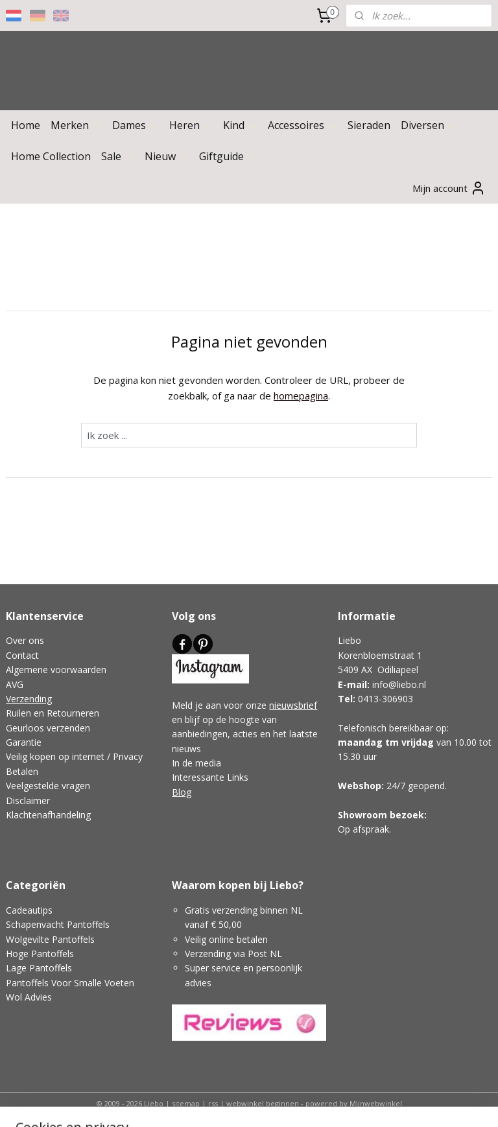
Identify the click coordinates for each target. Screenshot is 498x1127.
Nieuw (167, 156)
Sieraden (369, 125)
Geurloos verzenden (48, 728)
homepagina (301, 394)
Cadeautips (29, 910)
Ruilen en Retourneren (52, 713)
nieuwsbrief (293, 705)
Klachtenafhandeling (48, 815)
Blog (181, 792)
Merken (76, 125)
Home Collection (51, 156)
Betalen (22, 771)
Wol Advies (29, 997)
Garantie (24, 742)
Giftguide (228, 156)
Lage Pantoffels (39, 968)
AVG (14, 684)
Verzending (29, 699)
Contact (22, 655)
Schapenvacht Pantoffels (58, 924)
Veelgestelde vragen (48, 785)
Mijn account (449, 188)
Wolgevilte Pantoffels (50, 939)
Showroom (362, 815)
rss (213, 1103)
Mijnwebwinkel (376, 1103)
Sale (117, 156)
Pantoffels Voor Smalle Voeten (70, 983)
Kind (240, 125)
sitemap (186, 1103)
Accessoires (302, 125)
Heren (191, 125)
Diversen (429, 125)
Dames (135, 125)
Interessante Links (210, 777)
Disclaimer (28, 800)
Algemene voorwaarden (56, 669)
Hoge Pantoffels (40, 953)
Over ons (25, 640)
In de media (196, 763)
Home (25, 125)
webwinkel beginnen (262, 1103)
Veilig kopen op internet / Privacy (74, 756)
